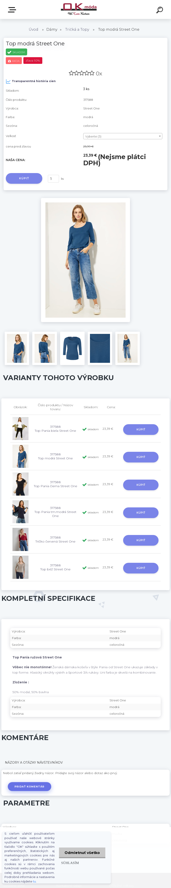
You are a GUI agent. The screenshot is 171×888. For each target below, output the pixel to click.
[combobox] (122, 136)
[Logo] (79, 9)
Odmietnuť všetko (82, 853)
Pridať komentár (29, 786)
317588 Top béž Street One (55, 567)
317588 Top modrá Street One (55, 456)
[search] (160, 11)
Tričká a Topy (77, 29)
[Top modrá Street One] (85, 200)
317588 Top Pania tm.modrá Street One (55, 512)
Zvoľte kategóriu (12, 9)
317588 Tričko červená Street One (55, 539)
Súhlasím (70, 862)
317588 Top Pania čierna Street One (55, 484)
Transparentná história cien (31, 81)
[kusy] (53, 179)
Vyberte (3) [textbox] (93, 136)
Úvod (33, 29)
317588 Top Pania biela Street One (55, 429)
